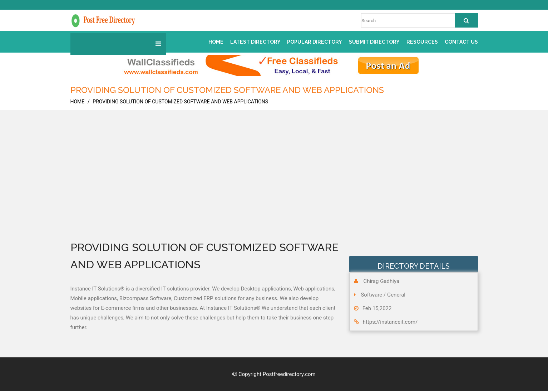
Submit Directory (374, 42)
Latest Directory (255, 42)
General (396, 295)
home (77, 101)
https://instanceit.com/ (390, 322)
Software (371, 295)
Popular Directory (314, 42)
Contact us (461, 42)
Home (215, 42)
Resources (422, 42)
